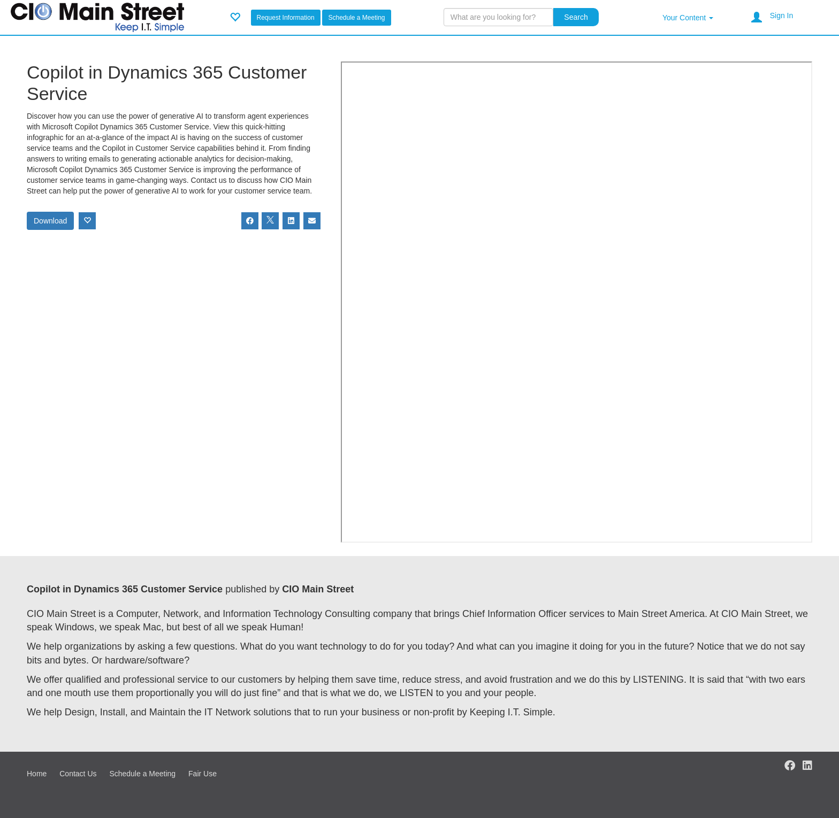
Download (50, 221)
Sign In (782, 15)
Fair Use (202, 773)
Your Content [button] (687, 17)
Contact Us (77, 773)
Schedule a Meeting (356, 17)
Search (576, 17)
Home (37, 773)
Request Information (286, 17)
